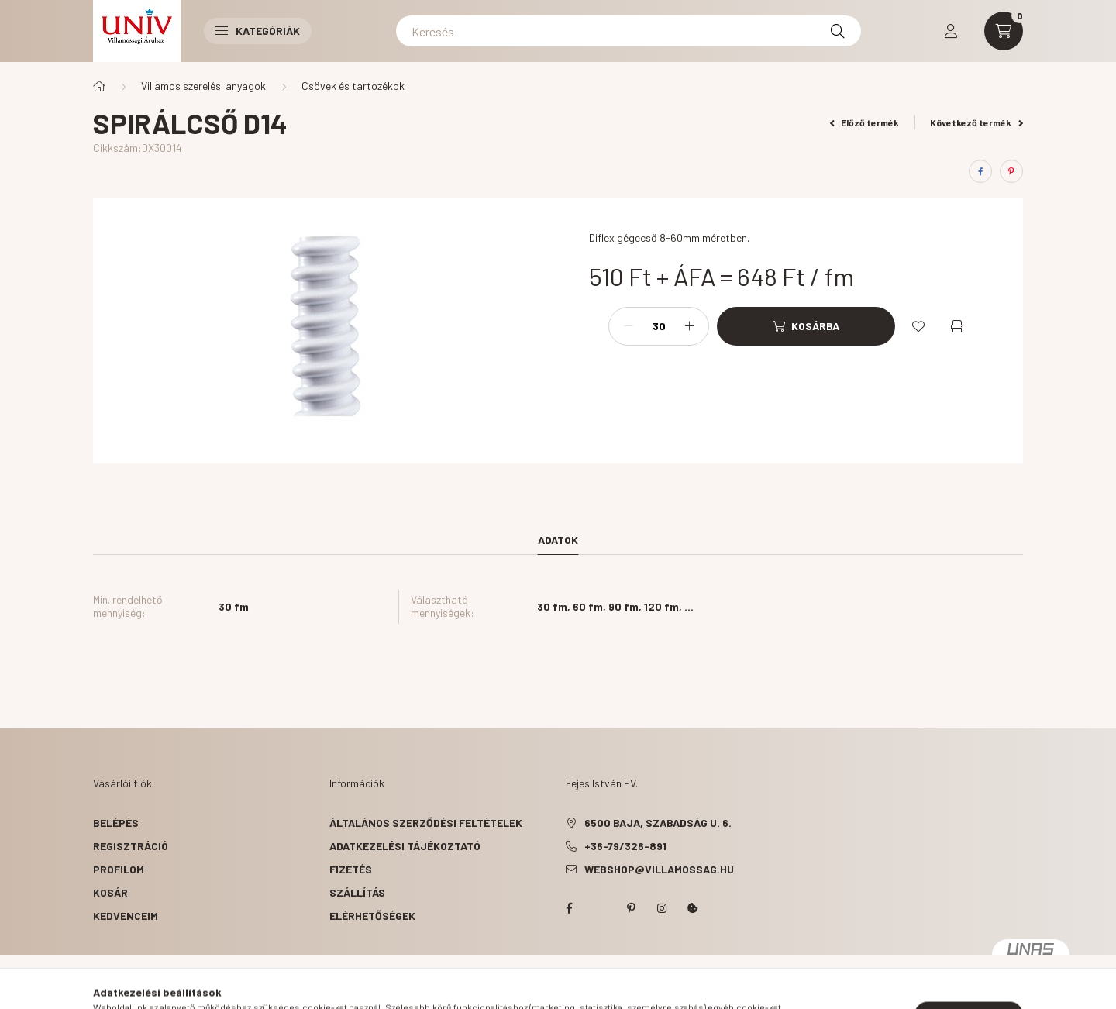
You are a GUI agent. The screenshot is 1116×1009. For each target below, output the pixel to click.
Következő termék (976, 122)
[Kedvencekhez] (918, 326)
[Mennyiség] (658, 326)
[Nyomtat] (957, 326)
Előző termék (865, 122)
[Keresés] (628, 30)
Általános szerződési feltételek (425, 822)
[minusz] (628, 326)
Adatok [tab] (558, 539)
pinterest (630, 908)
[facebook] (980, 171)
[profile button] (951, 31)
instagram (661, 908)
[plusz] (689, 326)
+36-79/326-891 (625, 845)
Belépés (116, 822)
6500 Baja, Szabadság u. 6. (658, 822)
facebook (568, 908)
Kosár (110, 892)
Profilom (118, 869)
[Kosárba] (806, 326)
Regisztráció (130, 845)
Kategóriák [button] (257, 30)
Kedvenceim (125, 915)
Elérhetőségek (372, 915)
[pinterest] (1011, 171)
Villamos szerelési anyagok (203, 85)
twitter (599, 908)
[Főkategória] (99, 86)
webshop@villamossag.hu (659, 869)
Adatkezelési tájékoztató (404, 845)
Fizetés (350, 869)
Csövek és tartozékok (353, 85)
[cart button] (1003, 31)
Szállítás (357, 892)
